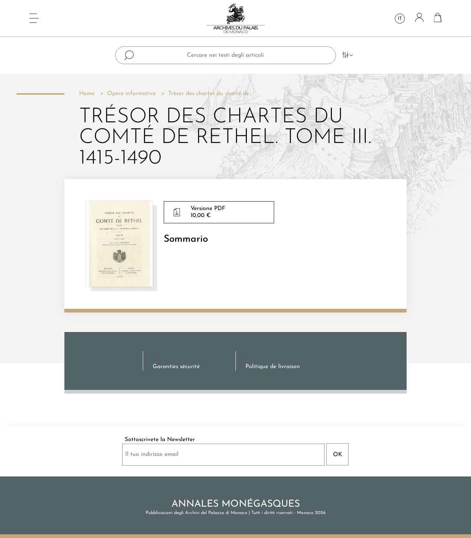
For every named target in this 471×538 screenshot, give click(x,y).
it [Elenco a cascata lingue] (400, 19)
